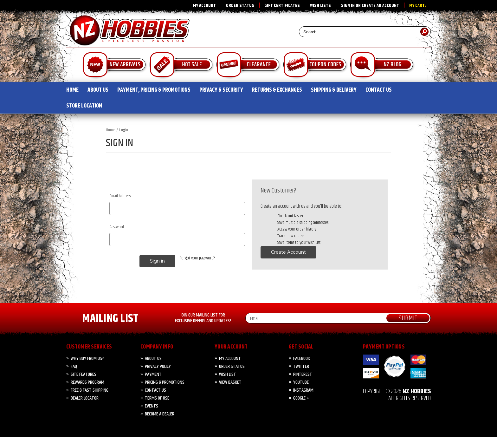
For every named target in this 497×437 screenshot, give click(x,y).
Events (151, 406)
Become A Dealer (159, 414)
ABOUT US (97, 90)
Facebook (301, 358)
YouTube (301, 382)
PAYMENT (153, 374)
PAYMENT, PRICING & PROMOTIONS (153, 90)
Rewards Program (87, 382)
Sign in (348, 5)
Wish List (227, 374)
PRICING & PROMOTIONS (164, 382)
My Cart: (417, 5)
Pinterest (302, 374)
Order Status (240, 5)
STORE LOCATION (84, 105)
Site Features (83, 374)
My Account (204, 5)
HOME (72, 90)
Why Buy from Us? (87, 358)
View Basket (230, 382)
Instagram (303, 390)
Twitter (301, 366)
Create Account (288, 252)
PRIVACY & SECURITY (221, 90)
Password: (117, 227)
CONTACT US (378, 90)
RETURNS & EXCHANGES (277, 90)
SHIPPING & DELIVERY (334, 90)
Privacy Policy (158, 366)
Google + (301, 398)
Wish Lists (320, 5)
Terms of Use (157, 398)
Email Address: (120, 196)
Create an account (380, 5)
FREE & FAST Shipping (89, 390)
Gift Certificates (282, 5)
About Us (153, 358)
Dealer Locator (85, 398)
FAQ (74, 366)
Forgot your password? (197, 258)
